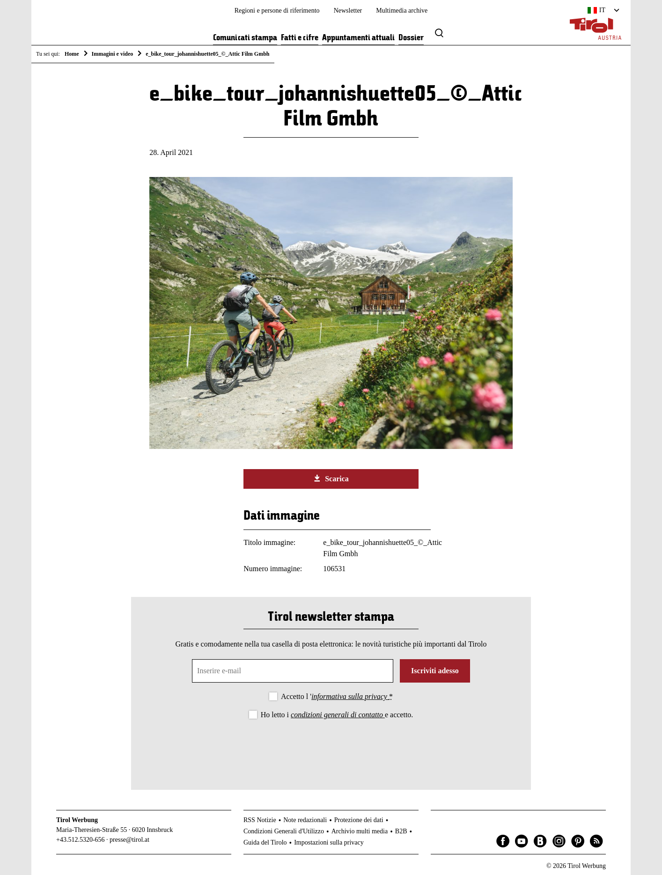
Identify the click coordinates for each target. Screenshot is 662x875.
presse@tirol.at (129, 839)
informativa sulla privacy (350, 696)
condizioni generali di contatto (338, 715)
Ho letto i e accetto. (337, 715)
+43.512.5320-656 (80, 839)
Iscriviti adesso (435, 671)
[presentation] (331, 746)
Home (72, 54)
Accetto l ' (337, 696)
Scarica (331, 478)
